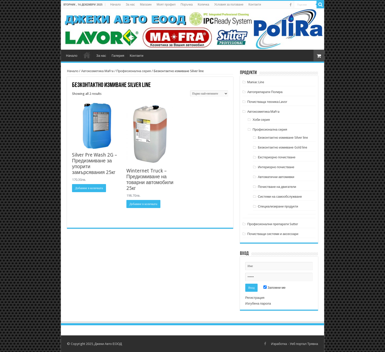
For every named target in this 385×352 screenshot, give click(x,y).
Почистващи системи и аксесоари (272, 234)
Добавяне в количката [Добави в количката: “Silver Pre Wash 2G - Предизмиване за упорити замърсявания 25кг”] (89, 188)
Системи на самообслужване (280, 196)
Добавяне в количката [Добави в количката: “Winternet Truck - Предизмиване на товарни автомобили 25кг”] (143, 204)
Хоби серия (261, 120)
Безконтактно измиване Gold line (282, 147)
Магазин (146, 4)
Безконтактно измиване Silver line (283, 137)
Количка (203, 4)
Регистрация (254, 298)
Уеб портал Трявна (304, 344)
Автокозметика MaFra (97, 71)
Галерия (118, 55)
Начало (115, 4)
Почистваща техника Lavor (267, 102)
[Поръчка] (209, 94)
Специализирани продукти (278, 206)
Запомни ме (274, 287)
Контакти (255, 4)
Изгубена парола (258, 303)
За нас (130, 4)
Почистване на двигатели (277, 187)
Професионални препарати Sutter (272, 224)
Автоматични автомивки (276, 177)
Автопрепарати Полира (265, 92)
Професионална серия (133, 71)
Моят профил (166, 4)
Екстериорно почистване (276, 157)
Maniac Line (255, 82)
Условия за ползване (228, 4)
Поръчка (187, 4)
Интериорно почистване (276, 167)
